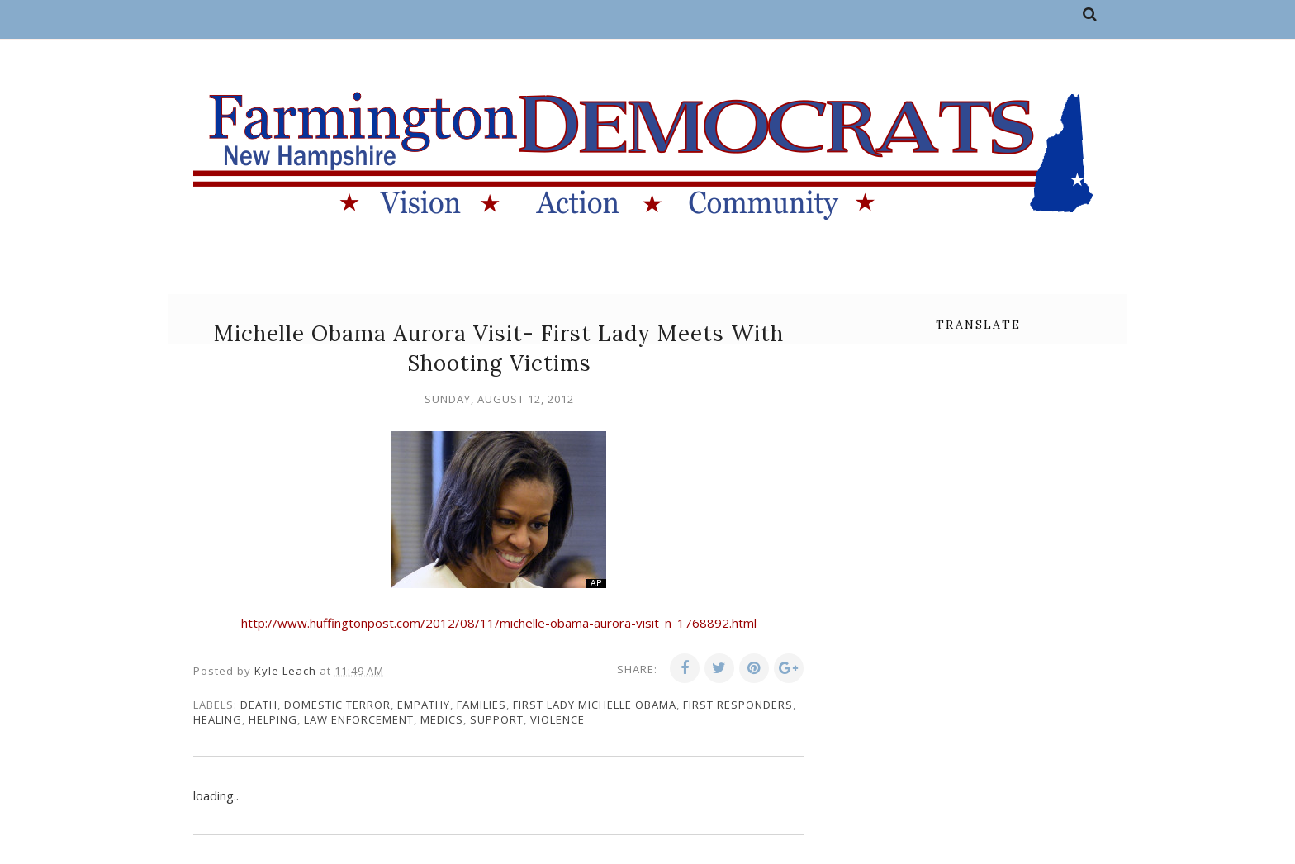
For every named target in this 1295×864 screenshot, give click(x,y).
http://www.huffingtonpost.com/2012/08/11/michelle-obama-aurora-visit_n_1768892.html (499, 623)
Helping (273, 719)
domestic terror (337, 704)
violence (557, 719)
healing (217, 719)
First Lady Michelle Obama (594, 704)
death (259, 704)
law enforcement (359, 719)
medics (441, 719)
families (481, 704)
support (497, 719)
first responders (738, 704)
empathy (423, 704)
